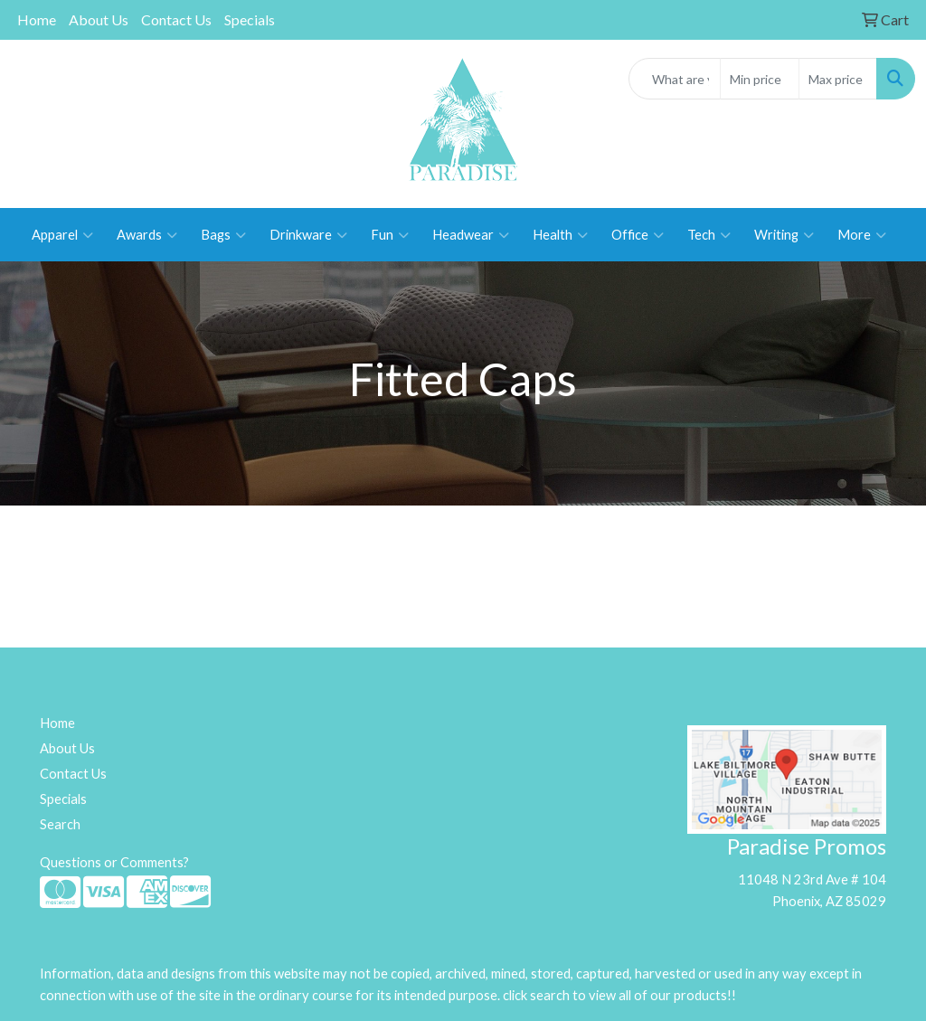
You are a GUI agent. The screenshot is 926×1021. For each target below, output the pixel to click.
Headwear (470, 235)
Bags (223, 235)
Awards (147, 235)
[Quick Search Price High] (837, 78)
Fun (390, 235)
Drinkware (308, 235)
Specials (249, 19)
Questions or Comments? (114, 862)
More (861, 235)
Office (637, 235)
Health (560, 235)
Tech (709, 235)
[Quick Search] (674, 78)
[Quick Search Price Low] (759, 78)
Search (60, 824)
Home (36, 19)
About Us (98, 19)
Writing (784, 235)
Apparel (62, 235)
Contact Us (176, 19)
